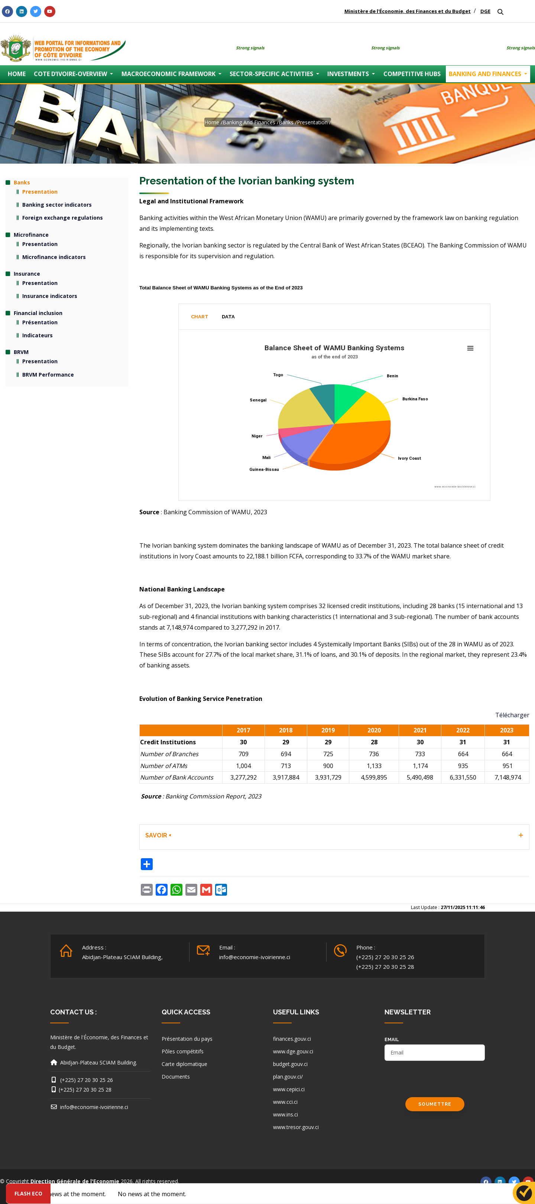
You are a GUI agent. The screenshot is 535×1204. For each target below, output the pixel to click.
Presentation (312, 122)
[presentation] (441, 1082)
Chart (199, 316)
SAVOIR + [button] (158, 835)
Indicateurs (37, 335)
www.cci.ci (285, 1101)
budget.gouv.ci (290, 1063)
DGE (485, 11)
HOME (17, 74)
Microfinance (31, 234)
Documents (176, 1076)
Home (211, 122)
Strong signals (250, 47)
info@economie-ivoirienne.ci (254, 957)
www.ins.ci (285, 1114)
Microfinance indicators (54, 256)
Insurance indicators (49, 295)
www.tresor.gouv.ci (296, 1127)
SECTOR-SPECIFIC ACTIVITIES (272, 74)
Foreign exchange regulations (62, 217)
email (392, 1039)
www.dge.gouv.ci (293, 1051)
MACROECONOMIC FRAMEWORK (169, 74)
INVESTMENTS (348, 74)
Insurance (27, 273)
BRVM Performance (48, 374)
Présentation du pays (187, 1038)
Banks (286, 122)
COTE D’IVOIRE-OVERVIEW (71, 74)
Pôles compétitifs (183, 1051)
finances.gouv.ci (292, 1038)
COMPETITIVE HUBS (412, 74)
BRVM (21, 351)
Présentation (40, 322)
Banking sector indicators (57, 204)
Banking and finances (249, 122)
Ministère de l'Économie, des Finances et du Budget (407, 11)
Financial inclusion (38, 312)
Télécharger (512, 715)
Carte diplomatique (184, 1063)
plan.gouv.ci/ (288, 1076)
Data (228, 316)
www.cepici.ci (289, 1089)
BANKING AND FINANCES (486, 74)
